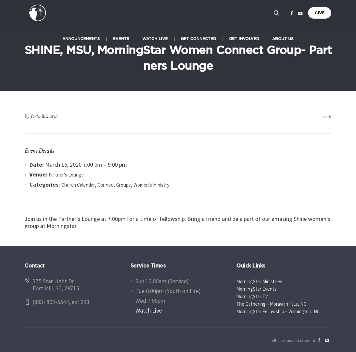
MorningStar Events (256, 289)
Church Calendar (78, 185)
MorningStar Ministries (259, 281)
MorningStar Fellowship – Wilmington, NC (278, 311)
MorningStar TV (252, 296)
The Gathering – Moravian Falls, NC (271, 304)
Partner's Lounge (66, 175)
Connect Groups (114, 185)
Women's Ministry (151, 185)
